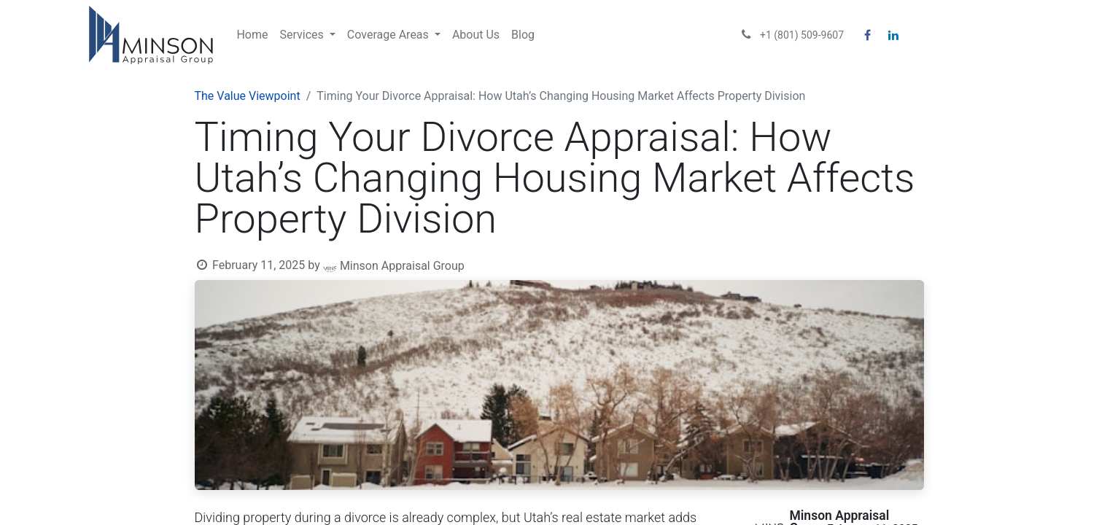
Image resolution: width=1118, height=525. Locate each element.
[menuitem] (251, 35)
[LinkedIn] (893, 35)
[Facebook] (867, 35)
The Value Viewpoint (247, 96)
